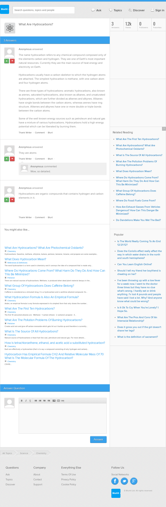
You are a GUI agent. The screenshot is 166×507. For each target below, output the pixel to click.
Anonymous (25, 49)
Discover (136, 10)
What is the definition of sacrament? (137, 337)
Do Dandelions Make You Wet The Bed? (138, 220)
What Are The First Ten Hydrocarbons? (30, 309)
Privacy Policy (68, 479)
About (36, 474)
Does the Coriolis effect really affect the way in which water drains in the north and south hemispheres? (139, 255)
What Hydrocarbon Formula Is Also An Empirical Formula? (42, 297)
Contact (37, 479)
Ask (96, 10)
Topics (115, 10)
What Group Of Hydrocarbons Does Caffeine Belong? (39, 286)
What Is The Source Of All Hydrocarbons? (31, 331)
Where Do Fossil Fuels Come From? (136, 200)
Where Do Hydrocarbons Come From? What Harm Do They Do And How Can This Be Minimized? (55, 272)
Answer (98, 439)
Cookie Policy (68, 484)
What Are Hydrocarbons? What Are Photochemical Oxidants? (44, 248)
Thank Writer (25, 132)
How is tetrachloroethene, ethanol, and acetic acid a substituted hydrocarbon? (55, 343)
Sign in (157, 10)
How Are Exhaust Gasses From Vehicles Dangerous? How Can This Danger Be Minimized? (138, 210)
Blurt (50, 132)
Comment (40, 132)
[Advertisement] (57, 206)
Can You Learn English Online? (134, 264)
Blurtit (4, 10)
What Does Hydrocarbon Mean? (25, 259)
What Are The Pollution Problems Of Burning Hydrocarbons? (43, 320)
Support (37, 484)
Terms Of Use (68, 474)
